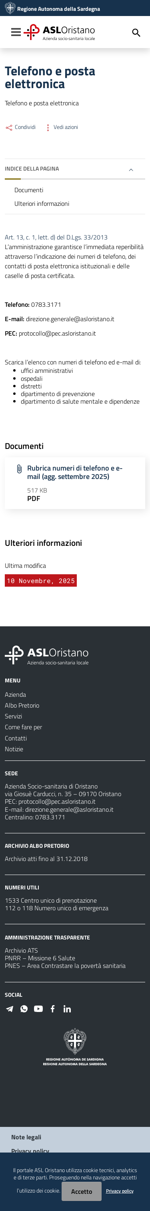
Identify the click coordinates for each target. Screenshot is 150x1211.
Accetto (81, 1191)
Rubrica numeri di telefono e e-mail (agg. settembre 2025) (75, 472)
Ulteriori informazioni (41, 203)
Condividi (20, 127)
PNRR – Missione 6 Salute (40, 958)
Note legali (26, 1137)
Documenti (28, 190)
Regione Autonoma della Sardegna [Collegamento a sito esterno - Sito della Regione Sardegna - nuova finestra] (58, 9)
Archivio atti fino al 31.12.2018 (46, 858)
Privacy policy (30, 1151)
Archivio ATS (21, 950)
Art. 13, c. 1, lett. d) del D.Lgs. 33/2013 (56, 237)
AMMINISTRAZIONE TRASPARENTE (47, 937)
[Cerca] (136, 33)
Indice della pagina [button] (32, 168)
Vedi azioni (61, 127)
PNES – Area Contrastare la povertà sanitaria (65, 965)
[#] (9, 1008)
